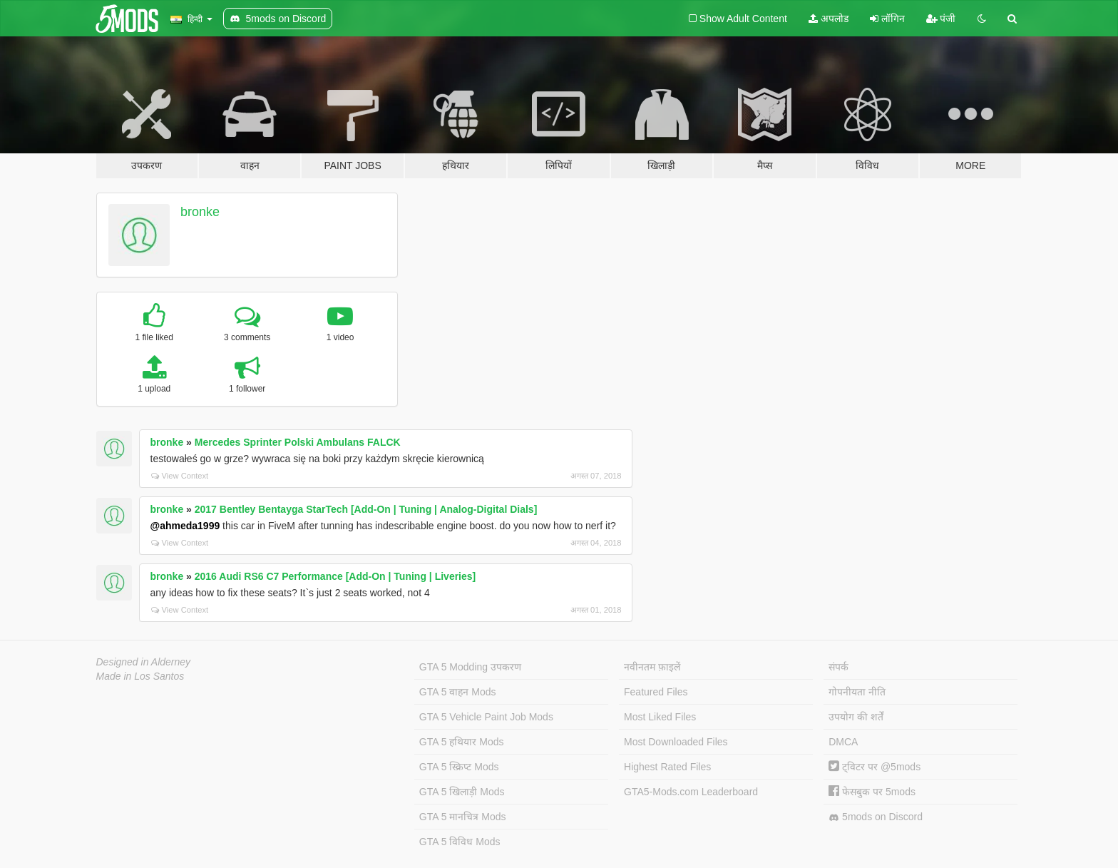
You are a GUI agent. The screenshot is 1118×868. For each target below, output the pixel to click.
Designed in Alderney (143, 662)
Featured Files (655, 692)
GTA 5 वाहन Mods (457, 692)
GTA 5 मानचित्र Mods (462, 816)
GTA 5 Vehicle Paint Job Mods (486, 717)
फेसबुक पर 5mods (872, 791)
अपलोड (828, 18)
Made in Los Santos (140, 676)
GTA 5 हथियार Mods (461, 741)
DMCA (843, 741)
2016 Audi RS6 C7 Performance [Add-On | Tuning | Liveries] (335, 576)
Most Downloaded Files (676, 741)
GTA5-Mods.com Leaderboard (691, 791)
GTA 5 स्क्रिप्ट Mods (459, 766)
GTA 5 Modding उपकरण (470, 667)
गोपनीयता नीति (857, 692)
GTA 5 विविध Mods (460, 841)
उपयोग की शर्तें (856, 717)
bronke (200, 212)
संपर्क (838, 667)
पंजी (941, 18)
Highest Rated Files (667, 766)
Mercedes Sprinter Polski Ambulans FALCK (298, 442)
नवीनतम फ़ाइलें (652, 667)
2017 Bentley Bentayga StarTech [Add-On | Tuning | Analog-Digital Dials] (366, 509)
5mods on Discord (876, 817)
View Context (180, 475)
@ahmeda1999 (185, 525)
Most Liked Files (660, 717)
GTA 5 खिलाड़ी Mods (462, 791)
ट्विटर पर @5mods (874, 766)
